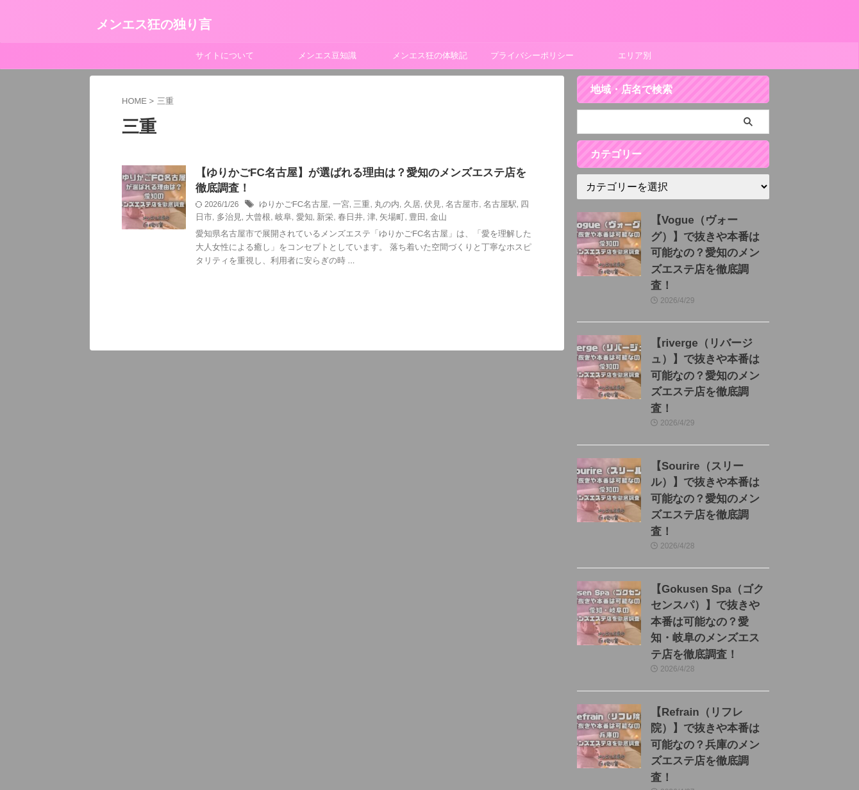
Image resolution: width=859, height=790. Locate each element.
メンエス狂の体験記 (429, 55)
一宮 (334, 206)
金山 (403, 219)
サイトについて (225, 55)
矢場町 (360, 219)
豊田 (383, 219)
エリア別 (634, 55)
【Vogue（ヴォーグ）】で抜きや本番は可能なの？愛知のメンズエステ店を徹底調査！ (709, 233)
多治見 (207, 219)
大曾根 (234, 219)
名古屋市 (448, 206)
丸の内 (378, 206)
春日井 (320, 219)
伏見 (421, 206)
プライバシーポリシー (532, 55)
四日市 (514, 206)
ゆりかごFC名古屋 (291, 206)
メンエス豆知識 (327, 55)
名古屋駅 (483, 206)
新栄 (297, 219)
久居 (401, 206)
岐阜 (257, 219)
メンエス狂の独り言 (154, 24)
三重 (354, 206)
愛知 (277, 219)
